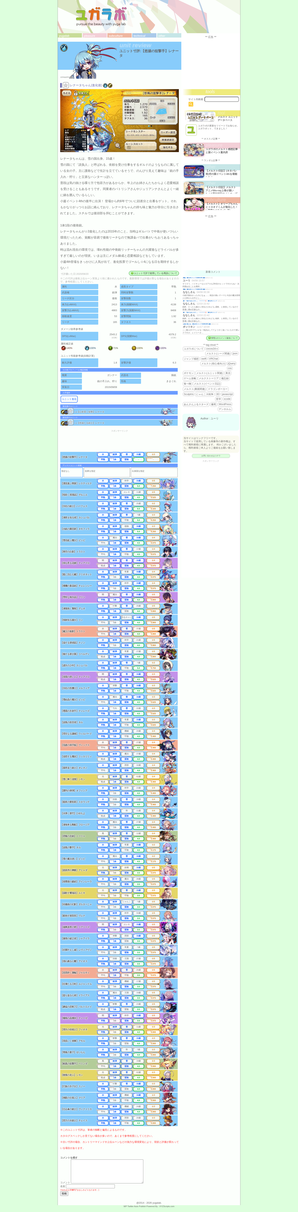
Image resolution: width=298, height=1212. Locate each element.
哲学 (218, 399)
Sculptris (188, 394)
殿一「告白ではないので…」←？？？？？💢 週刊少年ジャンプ (200, 300)
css (230, 368)
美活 (227, 373)
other (161, 35)
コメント (65, 1187)
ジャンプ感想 (191, 358)
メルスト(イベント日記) (207, 383)
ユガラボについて (194, 348)
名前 (62, 1190)
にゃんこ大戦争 (204, 394)
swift (203, 358)
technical (139, 35)
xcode (227, 398)
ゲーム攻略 (190, 378)
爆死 (213, 404)
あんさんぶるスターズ (196, 404)
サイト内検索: (196, 99)
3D (217, 394)
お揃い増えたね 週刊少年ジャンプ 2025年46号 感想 (197, 324)
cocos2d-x (212, 348)
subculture (116, 35)
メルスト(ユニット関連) (209, 373)
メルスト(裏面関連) (194, 389)
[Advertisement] (122, 442)
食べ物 (187, 383)
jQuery (231, 363)
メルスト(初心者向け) (213, 363)
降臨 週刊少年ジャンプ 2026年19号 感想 (194, 277)
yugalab (64, 35)
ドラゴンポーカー (218, 389)
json (235, 353)
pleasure (89, 35)
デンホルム (225, 409)
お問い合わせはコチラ (210, 456)
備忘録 (225, 378)
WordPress (225, 404)
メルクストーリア (209, 378)
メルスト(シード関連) (218, 353)
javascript (227, 394)
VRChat (213, 358)
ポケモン (189, 373)
